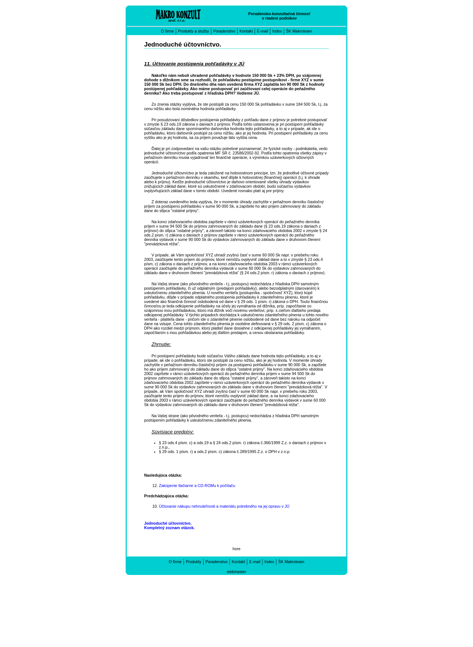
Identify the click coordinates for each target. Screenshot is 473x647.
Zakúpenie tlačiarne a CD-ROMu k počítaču (197, 485)
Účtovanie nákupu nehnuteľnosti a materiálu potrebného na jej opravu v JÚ (224, 506)
